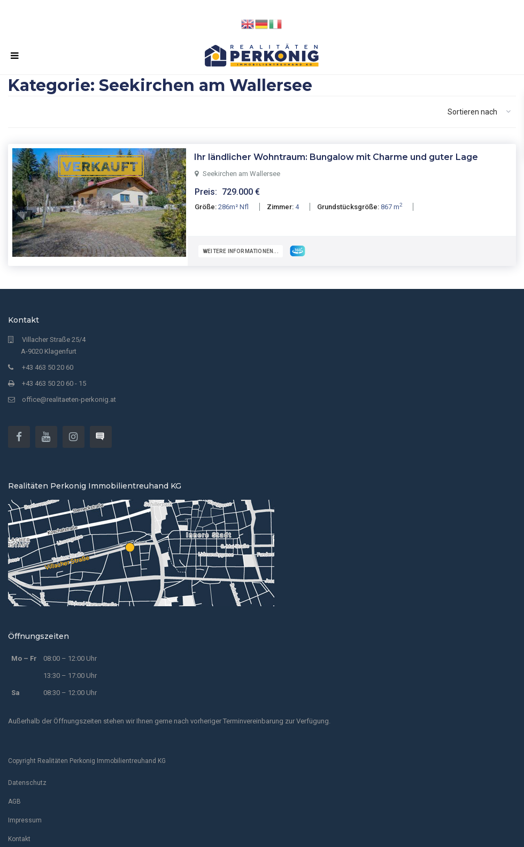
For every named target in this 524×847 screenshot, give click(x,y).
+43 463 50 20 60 (47, 362)
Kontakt (19, 834)
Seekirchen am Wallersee (241, 174)
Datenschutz (27, 778)
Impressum (25, 815)
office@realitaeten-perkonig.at (69, 395)
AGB (14, 796)
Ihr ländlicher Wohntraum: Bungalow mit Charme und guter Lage (336, 157)
